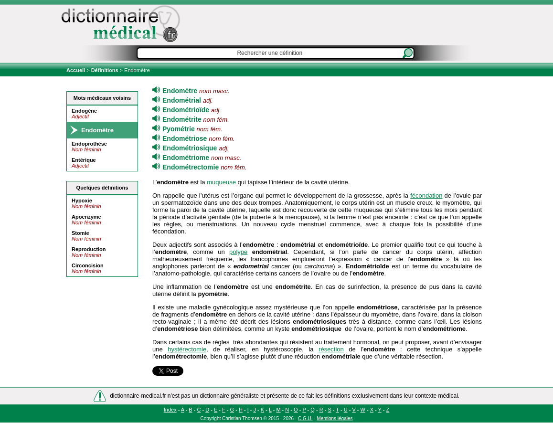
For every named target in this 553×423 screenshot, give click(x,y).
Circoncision (88, 265)
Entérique (84, 160)
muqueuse (221, 182)
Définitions (104, 70)
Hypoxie (82, 200)
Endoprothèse (89, 144)
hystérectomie (187, 349)
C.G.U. (305, 418)
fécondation (426, 195)
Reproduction (89, 249)
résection (331, 349)
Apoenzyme (86, 217)
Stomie (80, 233)
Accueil (76, 70)
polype (238, 251)
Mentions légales (334, 418)
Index (170, 409)
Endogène (84, 111)
